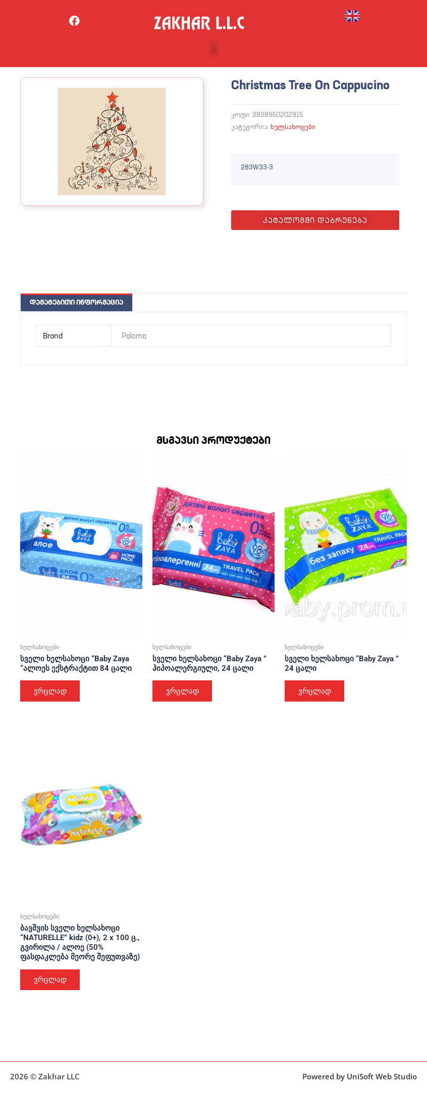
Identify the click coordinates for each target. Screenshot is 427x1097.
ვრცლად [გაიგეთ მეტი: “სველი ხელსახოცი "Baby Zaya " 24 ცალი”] (315, 691)
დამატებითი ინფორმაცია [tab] (76, 302)
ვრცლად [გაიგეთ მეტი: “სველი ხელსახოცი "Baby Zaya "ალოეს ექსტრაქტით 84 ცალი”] (50, 691)
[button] (213, 48)
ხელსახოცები (293, 127)
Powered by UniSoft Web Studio (359, 1076)
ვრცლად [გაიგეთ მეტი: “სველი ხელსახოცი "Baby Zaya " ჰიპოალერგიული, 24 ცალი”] (183, 691)
